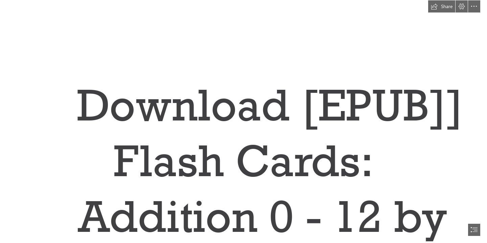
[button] (441, 6)
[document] (243, 121)
